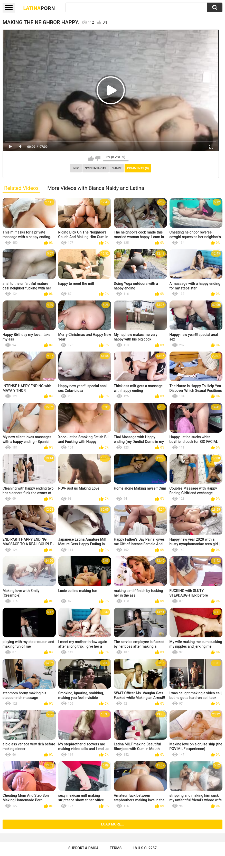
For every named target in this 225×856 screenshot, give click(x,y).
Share (116, 168)
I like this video (91, 158)
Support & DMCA (83, 848)
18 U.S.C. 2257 (145, 848)
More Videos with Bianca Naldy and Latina (95, 188)
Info (75, 168)
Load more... (112, 824)
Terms (115, 848)
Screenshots (95, 168)
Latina (39, 8)
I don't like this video (97, 158)
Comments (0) (138, 168)
